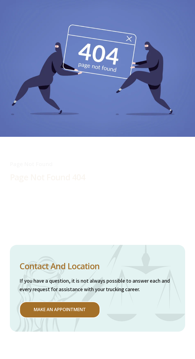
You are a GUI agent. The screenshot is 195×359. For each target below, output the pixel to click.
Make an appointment (60, 309)
